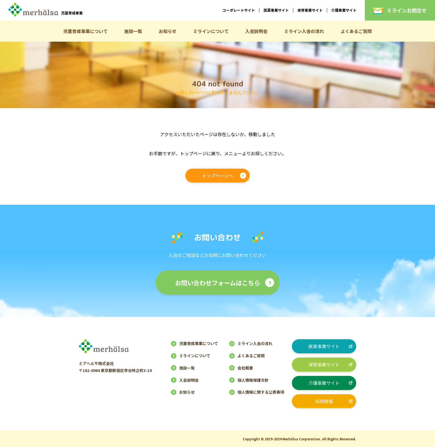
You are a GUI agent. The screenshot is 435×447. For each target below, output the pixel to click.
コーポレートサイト (238, 10)
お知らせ (167, 31)
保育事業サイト (310, 10)
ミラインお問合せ (400, 10)
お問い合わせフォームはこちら (217, 282)
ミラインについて (211, 31)
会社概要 (245, 368)
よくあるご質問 (356, 31)
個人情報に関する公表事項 (260, 392)
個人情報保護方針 (253, 380)
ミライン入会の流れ (304, 31)
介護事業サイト (343, 10)
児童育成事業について (85, 31)
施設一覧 (133, 31)
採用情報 (324, 401)
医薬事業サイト (276, 10)
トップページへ (217, 175)
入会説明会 (256, 31)
